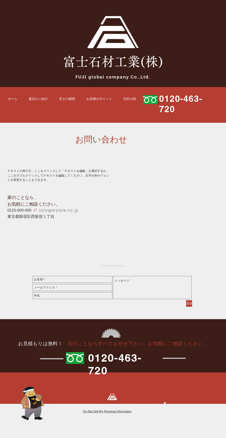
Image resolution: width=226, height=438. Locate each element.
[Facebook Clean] (164, 404)
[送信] (189, 303)
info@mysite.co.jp (58, 211)
